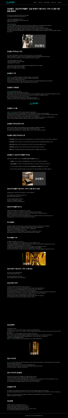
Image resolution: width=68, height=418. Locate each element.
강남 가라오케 (53, 2)
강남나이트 (41, 2)
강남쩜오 (36, 2)
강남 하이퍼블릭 (47, 2)
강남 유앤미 (60, 2)
